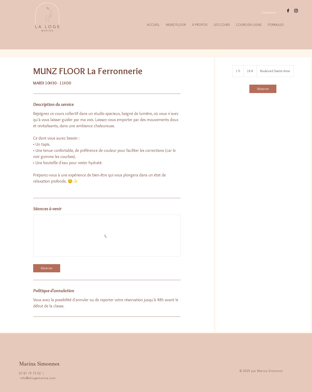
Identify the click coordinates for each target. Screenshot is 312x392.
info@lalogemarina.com (38, 378)
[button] (221, 24)
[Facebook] (288, 10)
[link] (46, 268)
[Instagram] (296, 10)
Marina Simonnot (39, 363)
